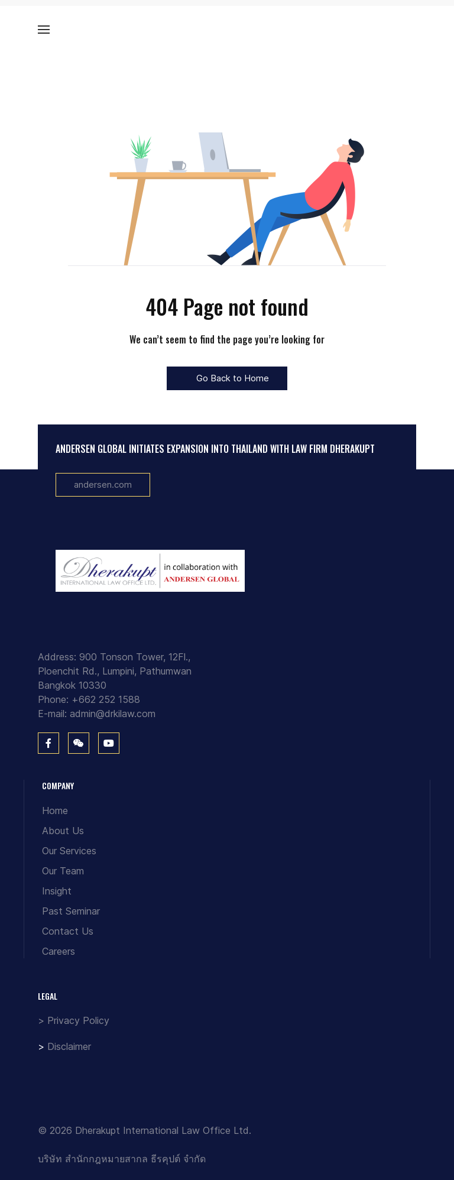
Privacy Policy (78, 1020)
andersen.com (103, 484)
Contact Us (67, 931)
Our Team (63, 871)
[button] (44, 29)
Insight (57, 891)
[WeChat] (78, 743)
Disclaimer (69, 1046)
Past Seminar (71, 911)
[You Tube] (108, 743)
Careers (58, 951)
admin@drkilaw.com (112, 713)
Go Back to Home (227, 378)
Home (55, 810)
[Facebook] (48, 743)
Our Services (69, 851)
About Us (63, 831)
